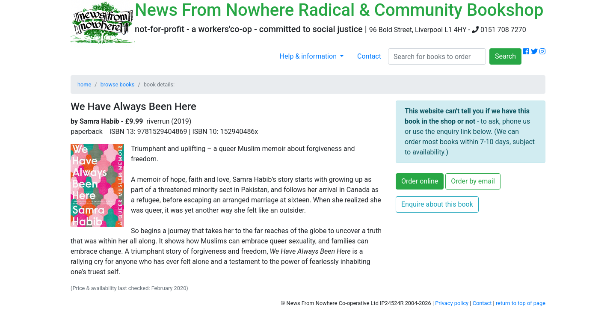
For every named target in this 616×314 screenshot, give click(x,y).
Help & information (309, 56)
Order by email (473, 181)
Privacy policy (451, 303)
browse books (118, 84)
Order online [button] (419, 181)
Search (505, 56)
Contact (369, 56)
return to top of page (520, 303)
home (84, 84)
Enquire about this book (437, 204)
